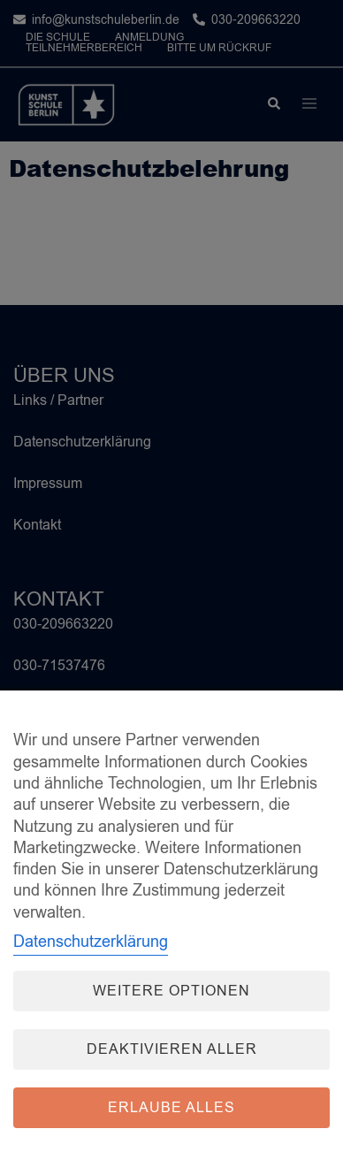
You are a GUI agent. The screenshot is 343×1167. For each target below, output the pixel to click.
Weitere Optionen (171, 991)
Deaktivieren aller (172, 1049)
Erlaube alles (171, 1107)
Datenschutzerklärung (90, 941)
